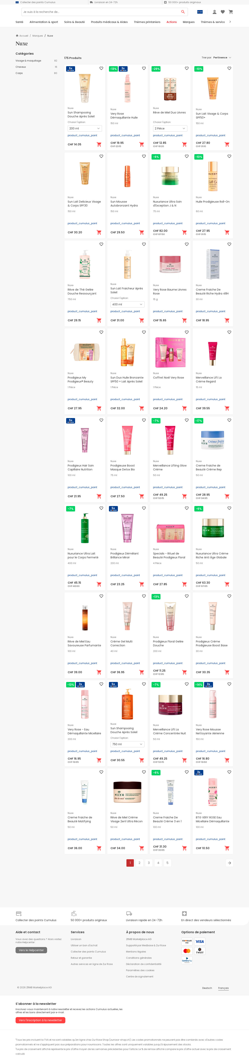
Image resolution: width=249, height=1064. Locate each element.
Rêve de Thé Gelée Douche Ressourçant (82, 291)
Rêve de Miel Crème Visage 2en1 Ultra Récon (126, 819)
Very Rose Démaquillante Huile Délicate (124, 117)
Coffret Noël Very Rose (168, 378)
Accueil (22, 35)
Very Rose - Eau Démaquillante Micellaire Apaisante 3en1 (84, 733)
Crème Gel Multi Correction (121, 643)
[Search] (112, 13)
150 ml (114, 123)
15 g (155, 299)
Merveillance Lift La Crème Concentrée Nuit (169, 731)
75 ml (156, 211)
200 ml (114, 563)
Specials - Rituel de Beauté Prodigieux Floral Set (169, 557)
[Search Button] (183, 13)
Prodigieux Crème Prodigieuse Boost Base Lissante (212, 645)
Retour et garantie (81, 957)
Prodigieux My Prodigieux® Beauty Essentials (80, 381)
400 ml (72, 563)
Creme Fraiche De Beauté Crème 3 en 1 (167, 819)
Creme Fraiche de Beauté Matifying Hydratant (80, 821)
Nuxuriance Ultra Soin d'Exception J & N (167, 203)
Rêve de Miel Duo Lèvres (169, 112)
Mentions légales (136, 951)
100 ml (71, 475)
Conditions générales (139, 957)
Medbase (147, 945)
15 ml (199, 387)
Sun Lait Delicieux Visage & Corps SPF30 (84, 203)
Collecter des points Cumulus (88, 951)
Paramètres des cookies (140, 970)
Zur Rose (161, 945)
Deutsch (207, 988)
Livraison (76, 939)
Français (223, 988)
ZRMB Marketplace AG (139, 939)
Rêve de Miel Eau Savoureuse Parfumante (84, 643)
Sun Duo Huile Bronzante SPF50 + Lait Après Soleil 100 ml (127, 381)
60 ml (199, 211)
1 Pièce (71, 387)
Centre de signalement (139, 976)
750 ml (72, 299)
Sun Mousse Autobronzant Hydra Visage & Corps (124, 205)
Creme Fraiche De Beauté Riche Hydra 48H (212, 291)
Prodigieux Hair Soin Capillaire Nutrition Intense (81, 469)
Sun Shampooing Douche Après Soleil (81, 114)
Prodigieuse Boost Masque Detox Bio (122, 467)
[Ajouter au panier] (99, 144)
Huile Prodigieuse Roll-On (213, 202)
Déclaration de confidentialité (143, 964)
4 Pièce (157, 563)
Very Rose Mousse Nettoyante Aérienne (210, 731)
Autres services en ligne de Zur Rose (92, 964)
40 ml (113, 651)
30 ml (199, 299)
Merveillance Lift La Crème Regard (209, 379)
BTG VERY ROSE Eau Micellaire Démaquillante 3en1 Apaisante (212, 821)
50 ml (156, 475)
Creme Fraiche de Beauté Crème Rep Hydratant (209, 469)
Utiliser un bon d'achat (84, 945)
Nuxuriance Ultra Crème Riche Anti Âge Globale (212, 555)
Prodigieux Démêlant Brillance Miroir (124, 555)
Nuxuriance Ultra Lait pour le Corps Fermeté (83, 555)
